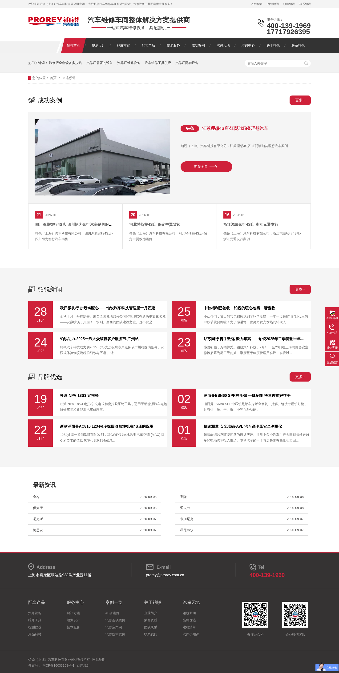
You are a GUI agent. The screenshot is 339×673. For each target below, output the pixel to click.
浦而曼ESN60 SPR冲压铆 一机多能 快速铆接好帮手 (247, 396)
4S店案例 (112, 613)
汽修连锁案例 (115, 620)
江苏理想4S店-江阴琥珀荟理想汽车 (235, 128)
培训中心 (248, 45)
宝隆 (183, 497)
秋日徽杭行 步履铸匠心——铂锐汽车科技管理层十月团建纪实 (110, 308)
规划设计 (98, 45)
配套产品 (148, 45)
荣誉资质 (150, 620)
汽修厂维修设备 (128, 63)
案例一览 (113, 602)
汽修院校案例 (115, 634)
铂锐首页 (73, 45)
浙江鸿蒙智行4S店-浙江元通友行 (250, 225)
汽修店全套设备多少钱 (65, 63)
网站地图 (273, 4)
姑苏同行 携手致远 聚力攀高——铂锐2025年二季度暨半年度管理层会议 (254, 339)
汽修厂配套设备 (186, 63)
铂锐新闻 (50, 289)
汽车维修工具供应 (158, 63)
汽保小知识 (191, 634)
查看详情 (200, 166)
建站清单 (189, 627)
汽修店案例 (113, 627)
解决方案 (123, 45)
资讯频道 (69, 78)
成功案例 (198, 45)
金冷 (36, 497)
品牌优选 (50, 376)
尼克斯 (38, 519)
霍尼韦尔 (186, 530)
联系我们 (150, 634)
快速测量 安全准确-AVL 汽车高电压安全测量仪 (243, 426)
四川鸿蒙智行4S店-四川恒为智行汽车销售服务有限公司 (81, 225)
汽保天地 (223, 45)
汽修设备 (34, 613)
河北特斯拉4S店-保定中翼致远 (154, 225)
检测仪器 (34, 627)
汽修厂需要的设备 (99, 63)
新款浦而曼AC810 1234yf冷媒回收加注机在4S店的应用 (106, 426)
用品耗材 (34, 634)
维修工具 (34, 620)
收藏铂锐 (289, 4)
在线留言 (257, 4)
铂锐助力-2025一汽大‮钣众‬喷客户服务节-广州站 (99, 339)
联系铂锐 (305, 4)
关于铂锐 (273, 45)
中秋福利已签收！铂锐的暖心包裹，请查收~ (240, 308)
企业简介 (150, 613)
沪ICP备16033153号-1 (57, 665)
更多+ (300, 100)
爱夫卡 (185, 508)
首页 (53, 78)
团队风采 (150, 627)
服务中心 (75, 602)
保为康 (38, 508)
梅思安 (38, 530)
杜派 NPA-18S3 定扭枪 (79, 396)
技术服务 (173, 45)
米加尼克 (186, 519)
